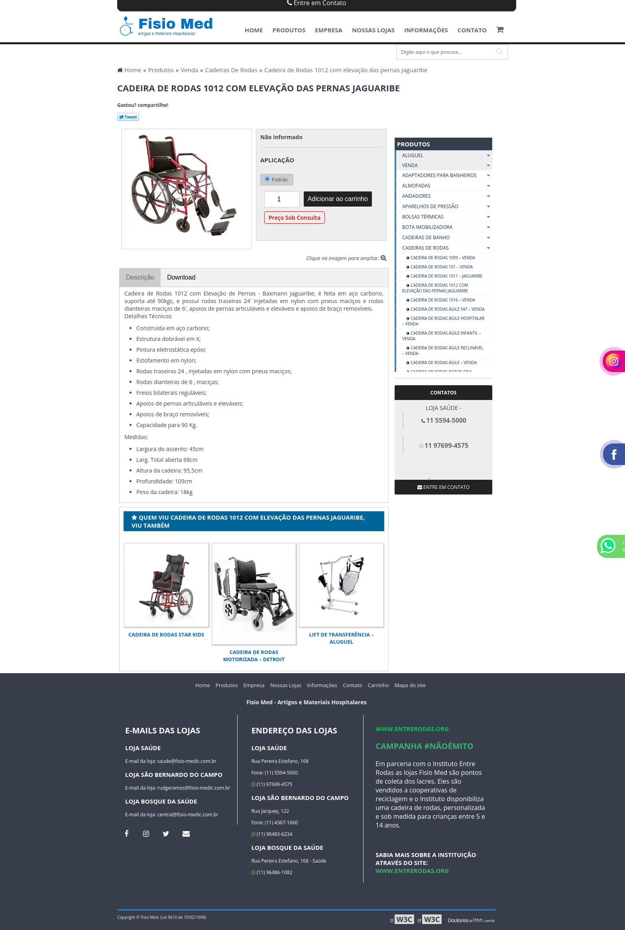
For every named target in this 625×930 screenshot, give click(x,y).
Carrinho (378, 685)
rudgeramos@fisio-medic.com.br (193, 787)
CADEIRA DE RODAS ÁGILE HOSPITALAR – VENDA (443, 321)
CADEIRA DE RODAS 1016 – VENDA (442, 300)
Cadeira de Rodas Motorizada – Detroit (254, 655)
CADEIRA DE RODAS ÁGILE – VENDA (443, 362)
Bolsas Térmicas (447, 217)
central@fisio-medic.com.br (187, 814)
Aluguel (447, 155)
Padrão (276, 179)
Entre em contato (443, 487)
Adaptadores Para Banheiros (447, 175)
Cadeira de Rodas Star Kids (166, 634)
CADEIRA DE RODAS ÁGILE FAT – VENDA (447, 309)
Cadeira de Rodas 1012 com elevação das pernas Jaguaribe (435, 288)
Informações (426, 30)
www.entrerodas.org (412, 729)
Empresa (328, 30)
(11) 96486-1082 (272, 872)
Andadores (447, 196)
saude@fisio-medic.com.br (186, 761)
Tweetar (128, 117)
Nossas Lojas (373, 30)
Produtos (289, 30)
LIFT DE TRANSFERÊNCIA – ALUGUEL (341, 638)
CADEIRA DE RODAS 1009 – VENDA (442, 257)
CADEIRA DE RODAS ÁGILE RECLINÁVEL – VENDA (442, 350)
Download (181, 277)
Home (254, 30)
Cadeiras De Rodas (447, 248)
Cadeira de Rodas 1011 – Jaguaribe (446, 276)
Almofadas (447, 186)
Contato (472, 30)
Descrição (140, 277)
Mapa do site (410, 685)
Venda (447, 165)
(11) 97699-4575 (272, 784)
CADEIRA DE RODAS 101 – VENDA (441, 267)
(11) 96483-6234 (272, 834)
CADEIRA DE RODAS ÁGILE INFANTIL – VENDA (441, 335)
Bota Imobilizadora (447, 227)
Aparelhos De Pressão (447, 206)
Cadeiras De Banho (447, 237)
